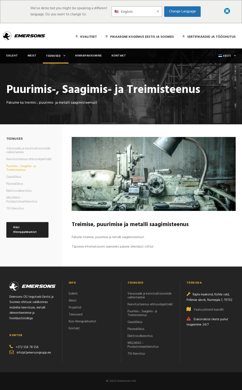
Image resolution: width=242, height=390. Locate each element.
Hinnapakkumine (88, 55)
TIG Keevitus (15, 208)
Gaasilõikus (13, 177)
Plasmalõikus (14, 183)
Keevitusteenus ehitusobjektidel (28, 159)
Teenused (53, 56)
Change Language (182, 11)
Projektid (75, 307)
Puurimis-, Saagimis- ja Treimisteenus (21, 168)
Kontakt (119, 55)
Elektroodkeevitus (19, 190)
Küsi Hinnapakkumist (82, 321)
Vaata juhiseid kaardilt (209, 309)
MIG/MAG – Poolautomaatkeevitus (22, 199)
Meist (32, 55)
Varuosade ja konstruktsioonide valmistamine (28, 150)
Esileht (12, 55)
